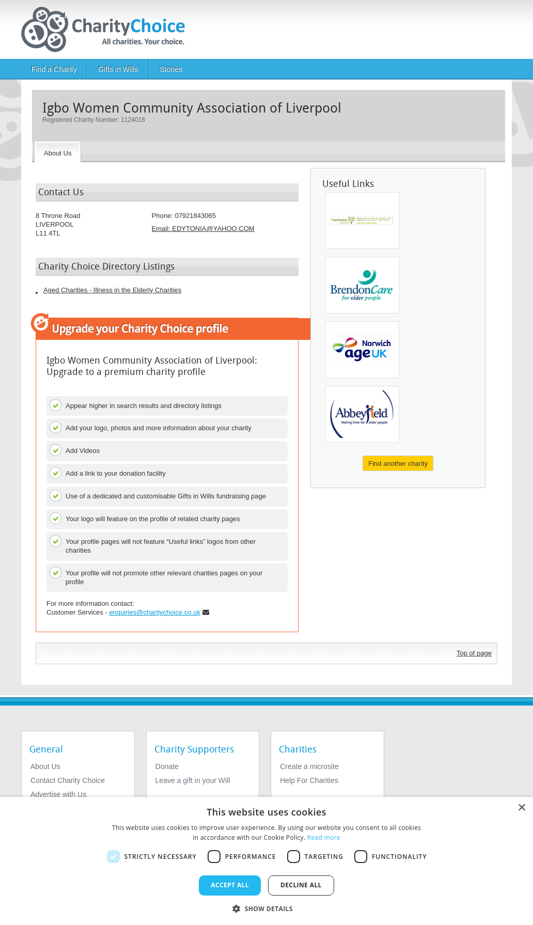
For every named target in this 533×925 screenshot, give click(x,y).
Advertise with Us (58, 794)
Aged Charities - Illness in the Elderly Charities (112, 290)
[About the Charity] (58, 152)
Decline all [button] (301, 885)
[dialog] (266, 861)
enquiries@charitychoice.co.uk (154, 612)
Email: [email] (203, 228)
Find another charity (398, 463)
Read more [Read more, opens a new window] (323, 837)
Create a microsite (309, 766)
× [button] (521, 808)
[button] (266, 908)
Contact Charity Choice (67, 780)
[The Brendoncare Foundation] (362, 285)
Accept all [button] (230, 885)
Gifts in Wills (118, 69)
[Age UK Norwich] (362, 349)
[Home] (107, 29)
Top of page (474, 653)
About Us (45, 766)
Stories (171, 69)
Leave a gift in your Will (192, 780)
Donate (167, 766)
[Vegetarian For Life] (362, 220)
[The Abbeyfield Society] (362, 414)
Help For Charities (309, 780)
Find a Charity (54, 69)
